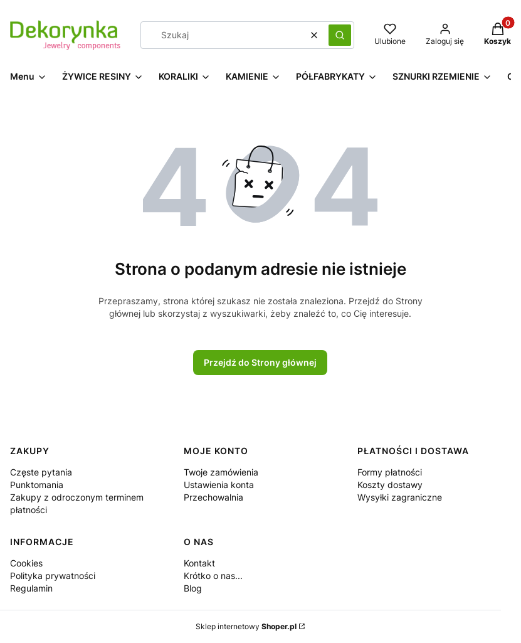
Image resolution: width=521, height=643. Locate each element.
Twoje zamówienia (221, 472)
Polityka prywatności (52, 575)
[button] (340, 35)
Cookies (26, 563)
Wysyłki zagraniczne (399, 497)
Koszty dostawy (390, 484)
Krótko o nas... (213, 575)
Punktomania (36, 484)
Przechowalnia (213, 497)
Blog (193, 588)
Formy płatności (389, 472)
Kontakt (199, 563)
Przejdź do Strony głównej (260, 362)
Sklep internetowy (246, 626)
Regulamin (31, 588)
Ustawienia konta (219, 484)
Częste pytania (41, 472)
